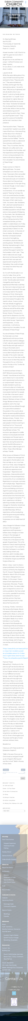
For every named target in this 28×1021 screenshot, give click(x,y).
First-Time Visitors (8, 842)
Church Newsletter (8, 966)
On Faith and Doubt (8, 785)
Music (4, 927)
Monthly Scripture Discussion (11, 932)
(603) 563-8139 (15, 992)
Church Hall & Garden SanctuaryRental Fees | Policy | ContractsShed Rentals (13, 959)
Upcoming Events (7, 903)
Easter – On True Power (9, 788)
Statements (5, 874)
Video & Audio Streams (9, 862)
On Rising (5, 794)
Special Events (6, 913)
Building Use (6, 953)
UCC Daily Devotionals (9, 968)
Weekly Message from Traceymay (12, 970)
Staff (3, 889)
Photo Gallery (6, 892)
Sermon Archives (7, 858)
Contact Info (6, 951)
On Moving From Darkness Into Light (12, 803)
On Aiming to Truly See (8, 797)
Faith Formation (7, 929)
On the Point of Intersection (10, 791)
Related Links (6, 973)
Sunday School (6, 855)
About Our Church (7, 870)
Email (15, 990)
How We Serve (6, 934)
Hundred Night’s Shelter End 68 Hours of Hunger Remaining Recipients (11, 940)
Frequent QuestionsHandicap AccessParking (10, 848)
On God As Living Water (9, 800)
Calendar (5, 901)
